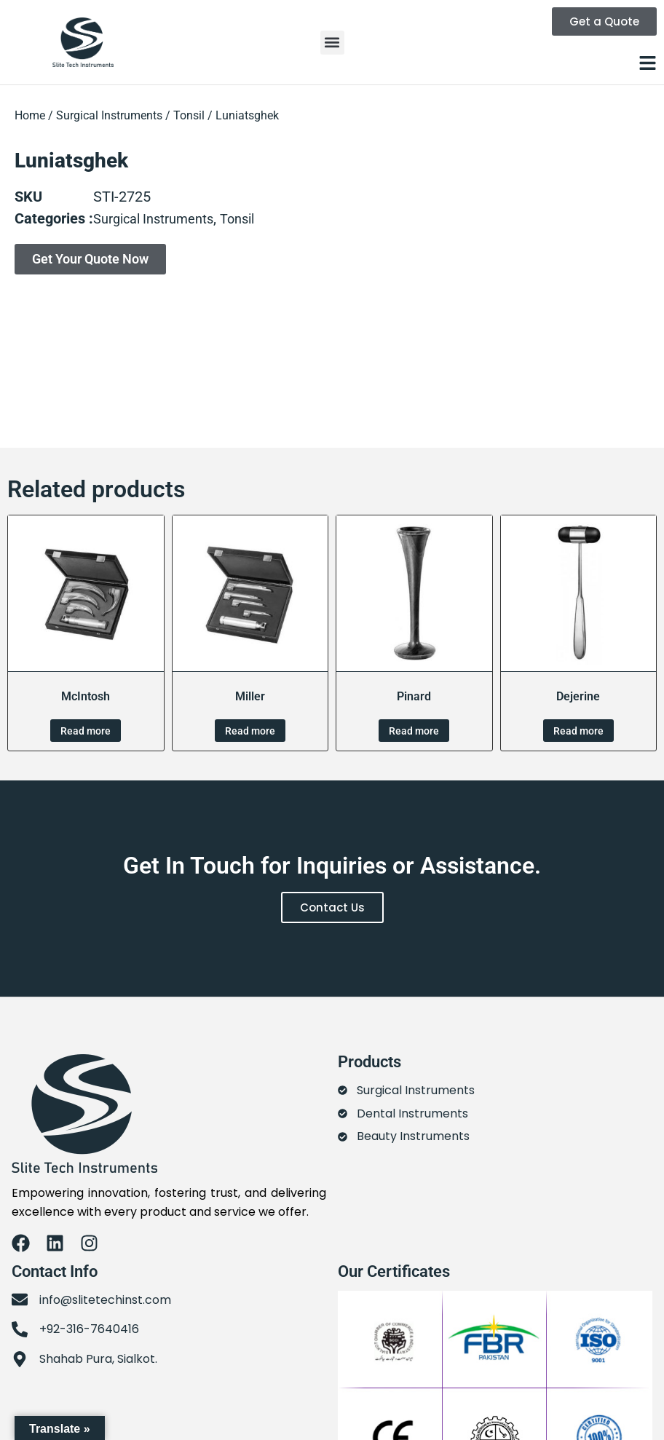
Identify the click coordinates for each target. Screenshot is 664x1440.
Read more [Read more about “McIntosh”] (85, 731)
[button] (332, 43)
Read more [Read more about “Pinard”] (414, 731)
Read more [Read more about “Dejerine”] (578, 731)
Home (30, 115)
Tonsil (189, 115)
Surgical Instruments (109, 115)
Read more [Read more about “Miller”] (250, 731)
